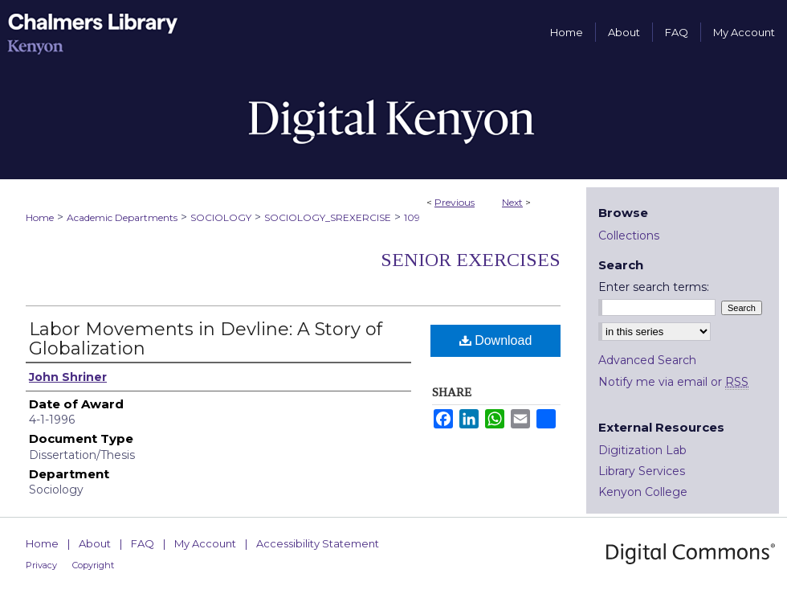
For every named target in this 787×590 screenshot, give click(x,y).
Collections (628, 235)
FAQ (142, 543)
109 (412, 217)
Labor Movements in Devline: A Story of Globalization (205, 338)
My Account (205, 543)
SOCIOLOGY (220, 217)
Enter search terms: (653, 287)
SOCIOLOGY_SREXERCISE (327, 217)
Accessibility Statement (317, 543)
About (95, 543)
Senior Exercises (471, 259)
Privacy (41, 565)
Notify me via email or (673, 382)
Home (40, 217)
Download (495, 340)
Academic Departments (122, 217)
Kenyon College (642, 492)
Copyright (93, 565)
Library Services (641, 471)
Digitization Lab (642, 450)
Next (512, 202)
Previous (454, 202)
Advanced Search (647, 360)
